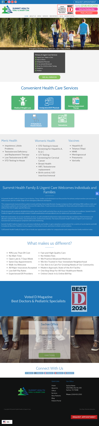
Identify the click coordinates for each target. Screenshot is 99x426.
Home (26, 16)
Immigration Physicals (43, 62)
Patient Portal (69, 16)
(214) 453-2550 (89, 6)
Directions (49, 356)
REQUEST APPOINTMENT (85, 2)
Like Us (30, 373)
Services (45, 16)
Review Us (70, 373)
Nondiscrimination (90, 409)
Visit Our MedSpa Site (86, 9)
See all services (49, 77)
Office (39, 16)
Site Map (82, 409)
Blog (61, 16)
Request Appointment (84, 417)
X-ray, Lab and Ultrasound (44, 64)
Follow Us (39, 373)
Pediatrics (40, 68)
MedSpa (39, 70)
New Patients (54, 16)
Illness (43, 59)
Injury (38, 59)
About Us (33, 16)
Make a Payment (86, 13)
